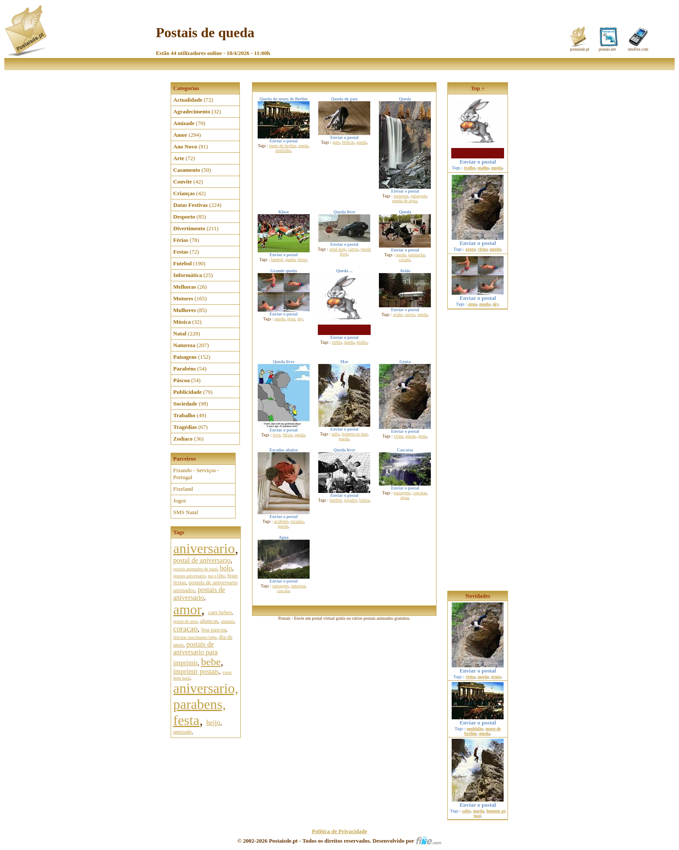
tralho (337, 342)
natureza (401, 195)
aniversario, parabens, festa (205, 704)
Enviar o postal (477, 154)
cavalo (404, 259)
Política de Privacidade (339, 831)
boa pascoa (213, 629)
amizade (182, 731)
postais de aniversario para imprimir (195, 653)
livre (277, 434)
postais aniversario (189, 575)
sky (300, 318)
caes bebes (220, 612)
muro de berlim (282, 145)
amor (187, 609)
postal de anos (185, 621)
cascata (283, 590)
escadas (297, 521)
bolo (226, 568)
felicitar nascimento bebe (195, 637)
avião (397, 314)
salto (335, 433)
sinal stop (337, 249)
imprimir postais (196, 671)
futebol (277, 259)
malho (361, 342)
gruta (422, 436)
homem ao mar (355, 433)
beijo (213, 722)
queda (303, 145)
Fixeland (183, 489)
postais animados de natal (195, 569)
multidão (283, 150)
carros (353, 249)
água (291, 318)
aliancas (209, 621)
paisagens (402, 492)
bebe (210, 661)
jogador (350, 500)
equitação (416, 254)
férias (287, 434)
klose (302, 259)
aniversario (204, 548)
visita (398, 436)
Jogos (179, 500)
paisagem (419, 195)
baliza (364, 500)
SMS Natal (185, 512)
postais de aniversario (199, 593)
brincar (348, 142)
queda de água (404, 200)
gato (336, 142)
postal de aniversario (201, 560)
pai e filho (217, 575)
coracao (185, 629)
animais (227, 621)
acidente (281, 521)
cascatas (420, 492)
